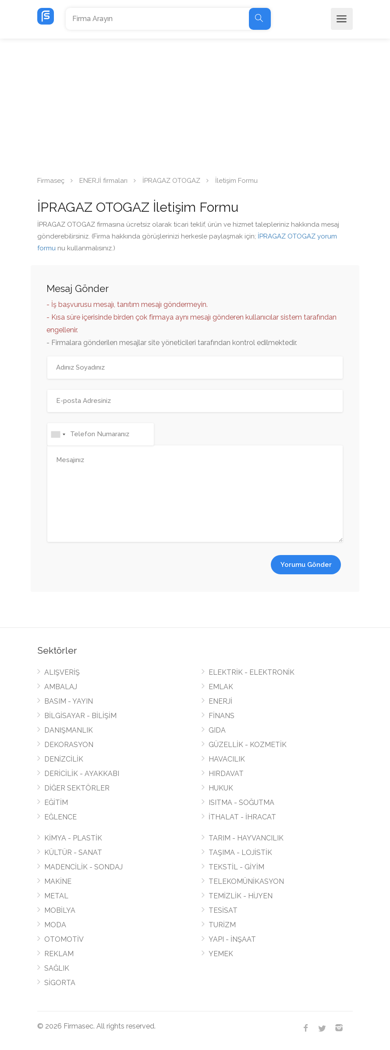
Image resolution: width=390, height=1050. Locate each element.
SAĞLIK (56, 968)
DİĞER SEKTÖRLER (77, 788)
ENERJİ (220, 701)
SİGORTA (59, 983)
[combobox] (58, 434)
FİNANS (221, 716)
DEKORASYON (68, 744)
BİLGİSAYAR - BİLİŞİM (80, 716)
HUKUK (221, 788)
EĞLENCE (60, 817)
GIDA (217, 730)
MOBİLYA (59, 910)
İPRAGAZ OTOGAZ (171, 181)
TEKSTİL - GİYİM (236, 867)
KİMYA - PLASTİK (73, 838)
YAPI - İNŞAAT (232, 939)
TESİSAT (223, 910)
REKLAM (59, 954)
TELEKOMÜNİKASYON (246, 881)
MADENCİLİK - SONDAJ (83, 867)
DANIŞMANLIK (68, 730)
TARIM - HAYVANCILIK (246, 838)
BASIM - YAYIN (68, 701)
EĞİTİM (56, 802)
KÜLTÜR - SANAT (73, 852)
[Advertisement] (195, 104)
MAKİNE (57, 881)
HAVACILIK (227, 759)
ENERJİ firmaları (103, 181)
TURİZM (222, 925)
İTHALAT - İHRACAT (242, 817)
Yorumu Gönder (306, 565)
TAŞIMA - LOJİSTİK (240, 852)
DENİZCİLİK (63, 759)
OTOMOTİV (64, 939)
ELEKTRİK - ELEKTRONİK (251, 672)
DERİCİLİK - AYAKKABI (81, 773)
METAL (56, 896)
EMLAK (221, 687)
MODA (55, 925)
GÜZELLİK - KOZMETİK (248, 744)
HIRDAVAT (226, 773)
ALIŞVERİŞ (62, 672)
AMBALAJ (60, 687)
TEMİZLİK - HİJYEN (241, 896)
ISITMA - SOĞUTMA (241, 802)
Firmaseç (50, 181)
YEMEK (221, 954)
